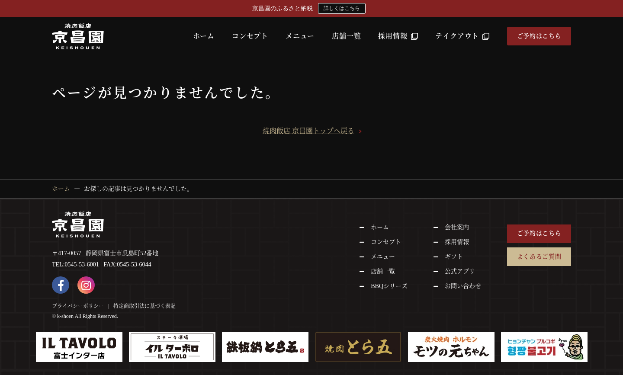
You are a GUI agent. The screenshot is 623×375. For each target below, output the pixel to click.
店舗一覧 (346, 36)
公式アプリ (460, 271)
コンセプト (250, 36)
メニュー (300, 36)
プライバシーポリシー (78, 306)
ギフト (454, 256)
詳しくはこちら (342, 8)
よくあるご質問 (539, 256)
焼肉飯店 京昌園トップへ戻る (308, 131)
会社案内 (457, 227)
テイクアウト (462, 36)
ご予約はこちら (539, 36)
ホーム (204, 36)
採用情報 (398, 36)
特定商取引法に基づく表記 (144, 306)
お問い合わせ (463, 286)
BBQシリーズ (389, 286)
